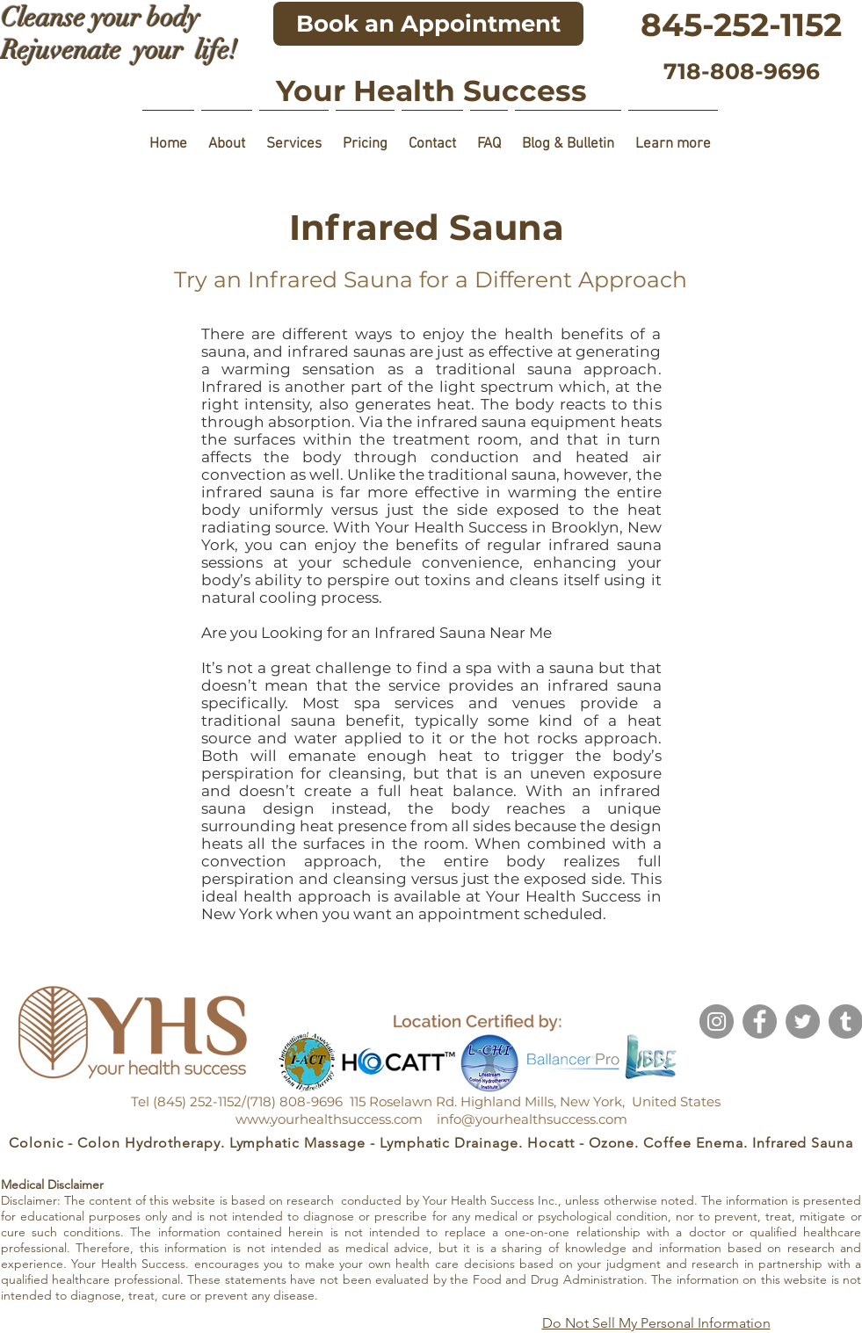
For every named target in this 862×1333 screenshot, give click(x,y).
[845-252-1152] (741, 25)
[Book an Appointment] (428, 24)
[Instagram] (716, 1021)
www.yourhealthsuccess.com (329, 1119)
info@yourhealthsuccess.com (532, 1119)
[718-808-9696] (741, 71)
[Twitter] (803, 1021)
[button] (227, 136)
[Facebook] (759, 1021)
